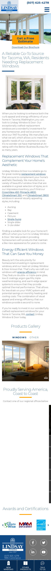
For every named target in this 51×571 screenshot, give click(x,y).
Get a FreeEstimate (25, 39)
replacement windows (33, 174)
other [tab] (34, 337)
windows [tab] (19, 337)
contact (30, 314)
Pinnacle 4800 (28, 192)
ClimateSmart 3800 (38, 195)
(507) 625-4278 (38, 2)
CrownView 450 (10, 192)
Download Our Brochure (25, 47)
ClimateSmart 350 (12, 195)
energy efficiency (26, 272)
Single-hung (14, 219)
